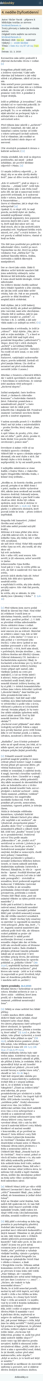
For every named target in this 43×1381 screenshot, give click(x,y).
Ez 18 (20, 1073)
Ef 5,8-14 (27, 46)
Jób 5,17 (28, 1047)
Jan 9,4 (20, 40)
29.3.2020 (26, 986)
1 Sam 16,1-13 (15, 46)
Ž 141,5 (10, 1050)
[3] (21, 165)
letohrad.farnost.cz (11, 25)
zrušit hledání (21, 43)
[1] (2, 64)
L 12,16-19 (25, 506)
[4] (16, 206)
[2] (23, 151)
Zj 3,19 (22, 1032)
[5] (39, 323)
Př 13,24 (19, 1050)
